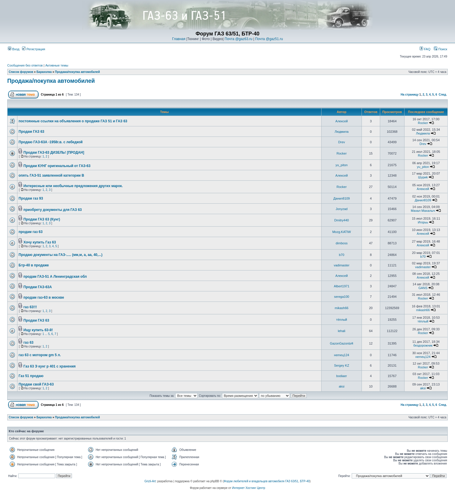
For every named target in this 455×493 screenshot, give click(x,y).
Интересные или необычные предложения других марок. (73, 186)
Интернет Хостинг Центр (248, 488)
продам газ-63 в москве (44, 297)
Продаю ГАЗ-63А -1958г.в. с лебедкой (51, 142)
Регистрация (33, 49)
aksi (341, 386)
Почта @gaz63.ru (238, 39)
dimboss (342, 243)
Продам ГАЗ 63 (31, 132)
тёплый (341, 319)
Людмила (342, 131)
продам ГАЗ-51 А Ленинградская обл (55, 277)
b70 (341, 255)
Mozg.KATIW (341, 232)
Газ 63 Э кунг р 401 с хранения (50, 366)
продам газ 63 (31, 232)
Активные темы (56, 65)
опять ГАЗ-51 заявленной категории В (51, 175)
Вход (13, 49)
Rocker (423, 123)
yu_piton (341, 165)
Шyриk (423, 177)
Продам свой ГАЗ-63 (36, 384)
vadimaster (341, 265)
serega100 (341, 296)
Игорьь (423, 222)
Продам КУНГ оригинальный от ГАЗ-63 (57, 166)
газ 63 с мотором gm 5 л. (40, 355)
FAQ (425, 49)
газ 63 (28, 342)
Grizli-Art (150, 481)
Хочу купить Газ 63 (40, 242)
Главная (178, 39)
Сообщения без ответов (25, 65)
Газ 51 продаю (31, 376)
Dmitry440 (341, 220)
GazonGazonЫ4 (341, 343)
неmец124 (341, 355)
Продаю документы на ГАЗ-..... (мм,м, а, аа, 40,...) (60, 255)
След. (443, 94)
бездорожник (423, 345)
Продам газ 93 (31, 198)
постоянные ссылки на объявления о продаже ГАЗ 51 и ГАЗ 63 (73, 121)
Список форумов (21, 71)
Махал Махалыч (423, 210)
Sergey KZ (341, 365)
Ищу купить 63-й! (38, 330)
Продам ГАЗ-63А (38, 287)
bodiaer (341, 376)
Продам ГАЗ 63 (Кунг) (42, 219)
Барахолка (44, 71)
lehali (341, 331)
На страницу (410, 94)
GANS (422, 288)
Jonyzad (342, 209)
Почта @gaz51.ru (269, 39)
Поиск (440, 49)
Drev (341, 142)
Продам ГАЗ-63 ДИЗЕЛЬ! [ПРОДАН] (54, 152)
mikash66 (342, 308)
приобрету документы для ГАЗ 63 (53, 210)
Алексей (341, 121)
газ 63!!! (30, 307)
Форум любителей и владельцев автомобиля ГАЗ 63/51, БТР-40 (267, 481)
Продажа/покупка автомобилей (77, 71)
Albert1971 (341, 286)
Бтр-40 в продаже (34, 265)
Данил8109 (341, 198)
